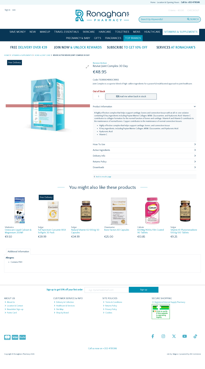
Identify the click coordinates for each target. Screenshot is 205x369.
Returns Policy (110, 306)
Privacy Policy (110, 309)
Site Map (58, 309)
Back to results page (103, 177)
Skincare (89, 31)
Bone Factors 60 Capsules (116, 230)
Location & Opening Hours (168, 2)
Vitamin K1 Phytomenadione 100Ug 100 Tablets (184, 231)
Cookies (107, 313)
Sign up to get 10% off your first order (65, 289)
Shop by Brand (61, 313)
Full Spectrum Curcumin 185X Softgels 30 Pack (52, 231)
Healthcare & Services (64, 306)
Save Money (18, 31)
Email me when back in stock (131, 96)
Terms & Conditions (112, 302)
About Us (10, 302)
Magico (175, 354)
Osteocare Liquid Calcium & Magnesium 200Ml (18, 231)
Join (14, 10)
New (33, 31)
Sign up (143, 289)
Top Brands (133, 38)
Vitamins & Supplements (180, 31)
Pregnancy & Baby (78, 38)
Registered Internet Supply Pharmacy (168, 302)
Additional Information (18, 251)
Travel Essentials (66, 31)
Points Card (11, 313)
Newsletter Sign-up (14, 309)
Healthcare (152, 31)
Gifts (97, 38)
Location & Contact (14, 306)
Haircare (105, 31)
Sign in (7, 10)
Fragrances (113, 38)
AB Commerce (195, 354)
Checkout (193, 10)
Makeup (45, 31)
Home (152, 2)
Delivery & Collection (64, 302)
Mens (136, 31)
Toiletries (122, 31)
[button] (87, 66)
